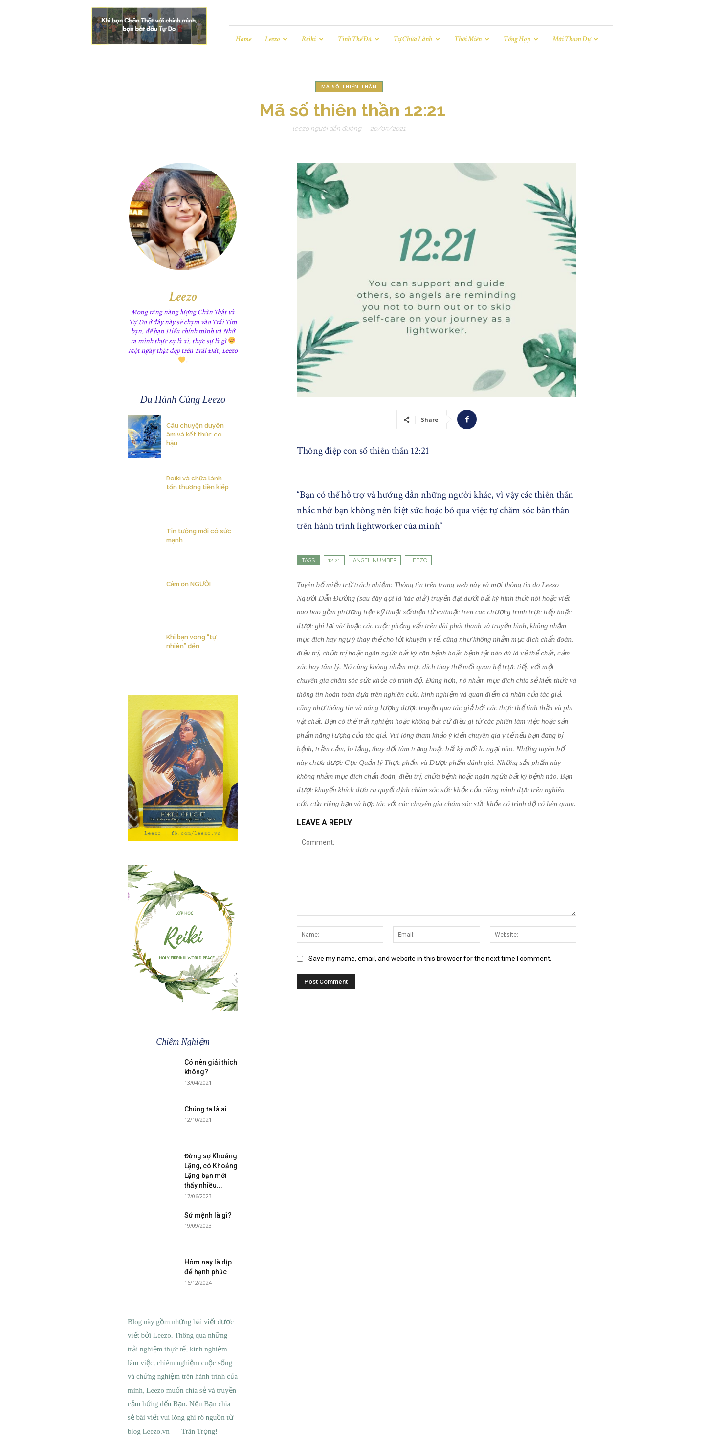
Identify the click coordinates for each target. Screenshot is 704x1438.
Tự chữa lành (417, 39)
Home (243, 39)
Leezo (276, 39)
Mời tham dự (575, 39)
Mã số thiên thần (349, 86)
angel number (374, 560)
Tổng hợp (521, 39)
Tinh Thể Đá (358, 39)
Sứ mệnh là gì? (208, 1215)
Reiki (313, 39)
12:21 (334, 560)
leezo (418, 560)
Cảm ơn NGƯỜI (188, 584)
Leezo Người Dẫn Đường (326, 128)
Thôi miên (471, 39)
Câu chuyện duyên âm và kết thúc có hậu (195, 434)
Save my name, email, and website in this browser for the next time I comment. (429, 958)
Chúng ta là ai (205, 1109)
